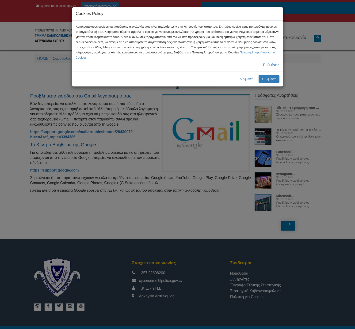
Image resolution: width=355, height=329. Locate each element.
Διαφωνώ (246, 79)
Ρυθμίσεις (271, 65)
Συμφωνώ (269, 79)
